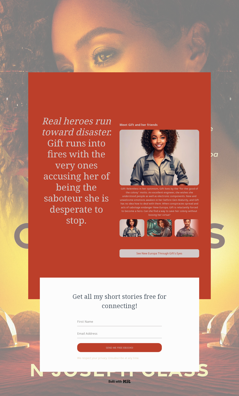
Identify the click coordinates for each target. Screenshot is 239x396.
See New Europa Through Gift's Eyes (159, 253)
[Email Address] (119, 333)
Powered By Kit (120, 381)
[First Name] (119, 321)
